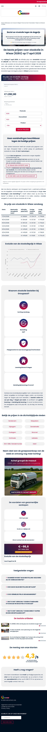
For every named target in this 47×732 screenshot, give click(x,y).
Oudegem (12, 432)
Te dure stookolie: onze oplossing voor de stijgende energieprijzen (25, 630)
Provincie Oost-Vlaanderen (28, 23)
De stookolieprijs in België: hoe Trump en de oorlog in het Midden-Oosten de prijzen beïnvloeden (26, 637)
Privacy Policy (5, 708)
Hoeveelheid (23, 117)
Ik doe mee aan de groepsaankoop (21, 176)
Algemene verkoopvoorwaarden (11, 705)
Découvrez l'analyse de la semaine (23, 552)
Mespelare (34, 421)
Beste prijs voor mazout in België (13, 23)
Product (23, 123)
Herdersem (12, 421)
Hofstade (12, 438)
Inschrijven (7, 722)
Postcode (23, 111)
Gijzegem (12, 427)
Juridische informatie (7, 707)
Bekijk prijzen (23, 129)
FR (42, 6)
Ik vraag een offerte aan (18, 165)
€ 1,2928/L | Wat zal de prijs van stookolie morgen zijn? (26, 624)
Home (2, 23)
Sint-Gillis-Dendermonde (13, 444)
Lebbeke (35, 438)
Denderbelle (34, 427)
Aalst (34, 444)
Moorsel (34, 432)
